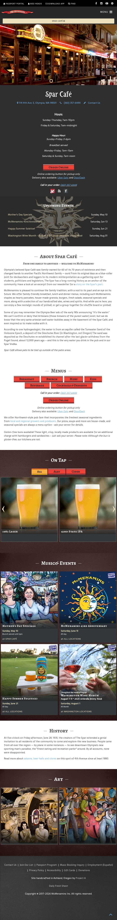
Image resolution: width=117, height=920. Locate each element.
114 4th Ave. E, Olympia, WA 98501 (37, 103)
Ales (57, 471)
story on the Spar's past (89, 284)
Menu (74, 379)
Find (72, 3)
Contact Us (92, 103)
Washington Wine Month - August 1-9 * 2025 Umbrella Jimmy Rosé (45, 236)
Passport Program (46, 865)
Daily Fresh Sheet (58, 886)
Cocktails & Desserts (71, 385)
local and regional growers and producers (33, 421)
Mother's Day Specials (20, 215)
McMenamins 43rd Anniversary (25, 222)
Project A (81, 878)
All (39, 471)
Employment (95, 865)
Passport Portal (13, 3)
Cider (76, 471)
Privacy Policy (36, 870)
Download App (55, 3)
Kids (93, 379)
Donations (84, 870)
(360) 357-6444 (70, 103)
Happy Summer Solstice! (21, 229)
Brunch (51, 379)
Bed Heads (35, 3)
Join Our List (26, 865)
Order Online (58, 167)
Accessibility (54, 870)
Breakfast (26, 379)
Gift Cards (69, 870)
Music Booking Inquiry (72, 865)
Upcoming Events (58, 205)
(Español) (108, 865)
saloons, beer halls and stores (40, 758)
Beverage (37, 385)
